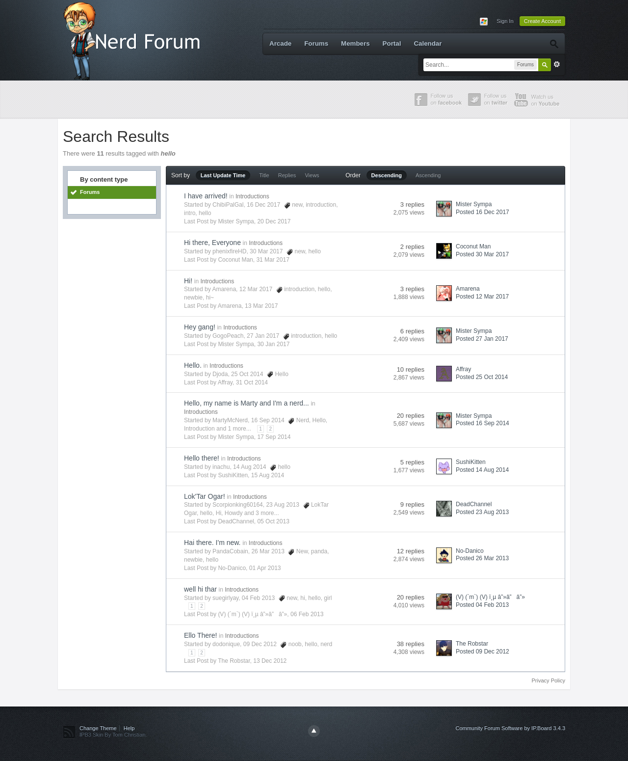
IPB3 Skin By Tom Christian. (113, 734)
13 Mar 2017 (261, 305)
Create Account (542, 21)
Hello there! (201, 458)
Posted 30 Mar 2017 (482, 254)
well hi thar (200, 589)
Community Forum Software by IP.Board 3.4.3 (510, 728)
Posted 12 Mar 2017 (482, 296)
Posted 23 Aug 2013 (482, 512)
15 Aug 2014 (267, 475)
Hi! (188, 281)
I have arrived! (206, 196)
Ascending (428, 175)
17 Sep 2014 (273, 437)
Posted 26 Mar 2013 (482, 558)
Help (129, 728)
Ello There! (200, 635)
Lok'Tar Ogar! (204, 496)
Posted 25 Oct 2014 (482, 377)
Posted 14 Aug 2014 (482, 469)
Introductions (252, 196)
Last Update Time (223, 175)
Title (264, 175)
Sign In (505, 21)
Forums (316, 43)
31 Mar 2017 (272, 259)
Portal (392, 43)
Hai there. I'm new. (212, 542)
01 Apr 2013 (265, 568)
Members (355, 43)
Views (312, 175)
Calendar (428, 43)
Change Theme (98, 728)
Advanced (557, 64)
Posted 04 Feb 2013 (482, 604)
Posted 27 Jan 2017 (482, 338)
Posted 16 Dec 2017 (482, 212)
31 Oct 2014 (252, 382)
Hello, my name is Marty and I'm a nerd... (246, 403)
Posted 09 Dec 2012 (482, 651)
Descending (386, 175)
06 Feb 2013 (306, 614)
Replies (287, 175)
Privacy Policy (548, 680)
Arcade (280, 43)
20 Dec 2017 (273, 221)
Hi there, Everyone (212, 242)
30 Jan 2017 (273, 344)
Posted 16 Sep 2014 (482, 423)
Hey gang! (199, 327)
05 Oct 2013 (273, 521)
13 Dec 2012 (270, 660)
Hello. (193, 365)
